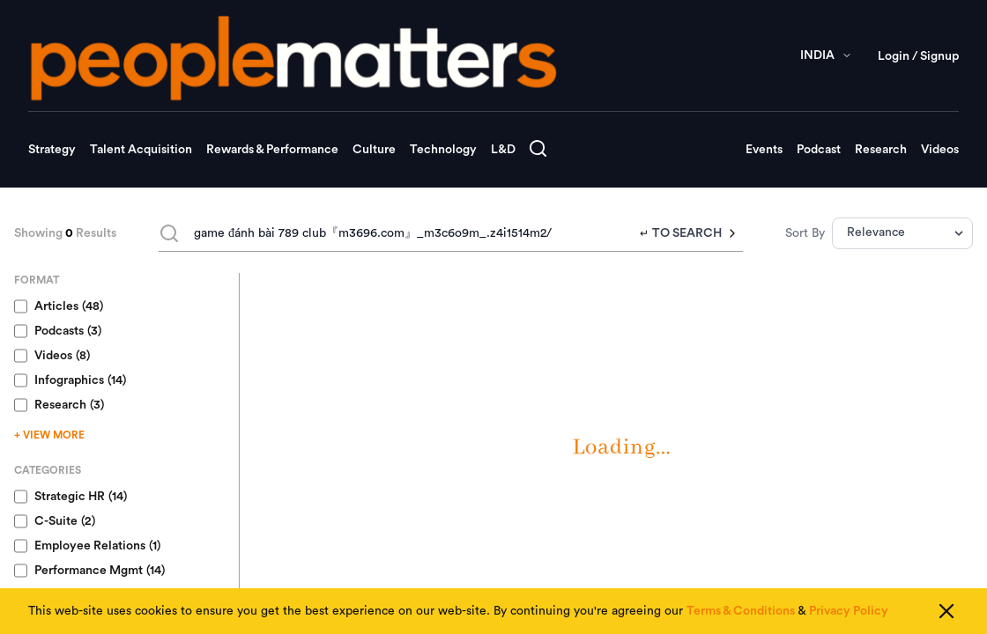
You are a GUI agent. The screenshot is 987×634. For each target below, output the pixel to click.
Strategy (52, 150)
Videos (940, 150)
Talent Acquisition (141, 150)
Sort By (805, 233)
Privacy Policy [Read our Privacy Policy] (848, 611)
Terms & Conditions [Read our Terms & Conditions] (740, 611)
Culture (374, 150)
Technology (443, 150)
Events (764, 150)
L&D (503, 150)
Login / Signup (918, 56)
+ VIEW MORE (49, 435)
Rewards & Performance (272, 150)
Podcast (819, 150)
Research (881, 150)
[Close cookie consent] (946, 611)
